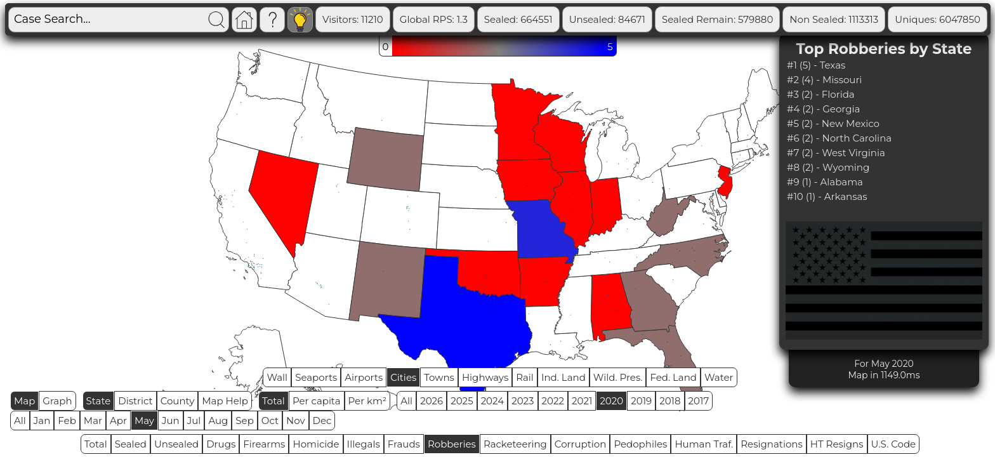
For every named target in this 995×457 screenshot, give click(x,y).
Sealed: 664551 (569, 19)
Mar (93, 420)
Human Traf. (704, 444)
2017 (699, 401)
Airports (364, 377)
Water (719, 377)
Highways (485, 377)
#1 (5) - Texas (816, 65)
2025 (462, 401)
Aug (218, 420)
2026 (431, 401)
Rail (525, 377)
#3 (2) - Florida (821, 94)
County (178, 401)
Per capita (317, 401)
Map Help (225, 401)
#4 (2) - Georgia (823, 109)
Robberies (452, 444)
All (406, 401)
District (135, 401)
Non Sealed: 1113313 (884, 19)
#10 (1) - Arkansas (827, 196)
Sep (244, 420)
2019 (641, 401)
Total (273, 401)
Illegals (363, 444)
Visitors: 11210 (403, 19)
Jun (171, 420)
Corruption (581, 444)
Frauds (404, 444)
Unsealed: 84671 (658, 19)
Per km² (367, 401)
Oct (270, 420)
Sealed (131, 444)
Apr (118, 420)
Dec (322, 420)
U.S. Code (893, 444)
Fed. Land (673, 377)
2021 (582, 401)
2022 (553, 401)
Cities (403, 377)
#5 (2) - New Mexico (833, 123)
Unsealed (176, 444)
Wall (277, 377)
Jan (42, 420)
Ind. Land (563, 377)
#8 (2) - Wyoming (828, 167)
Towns (439, 377)
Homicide (316, 444)
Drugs (220, 444)
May (144, 420)
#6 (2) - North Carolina (839, 138)
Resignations (772, 444)
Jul (194, 420)
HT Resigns (837, 444)
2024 (492, 401)
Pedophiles (640, 444)
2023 (522, 401)
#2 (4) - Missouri (824, 80)
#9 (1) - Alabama (825, 182)
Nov (295, 420)
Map (24, 401)
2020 (611, 401)
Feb (67, 420)
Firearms (264, 444)
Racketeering (515, 444)
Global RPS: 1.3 (484, 19)
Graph (57, 401)
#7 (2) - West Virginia (836, 153)
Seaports (316, 377)
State (98, 401)
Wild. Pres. (618, 377)
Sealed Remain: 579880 (768, 19)
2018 (669, 401)
